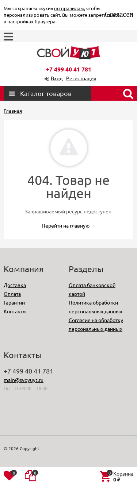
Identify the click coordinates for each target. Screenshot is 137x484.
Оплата (12, 293)
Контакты (15, 311)
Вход (56, 78)
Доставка (15, 285)
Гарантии (14, 302)
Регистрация (81, 78)
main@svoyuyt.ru (23, 379)
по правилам (69, 8)
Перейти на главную (66, 225)
